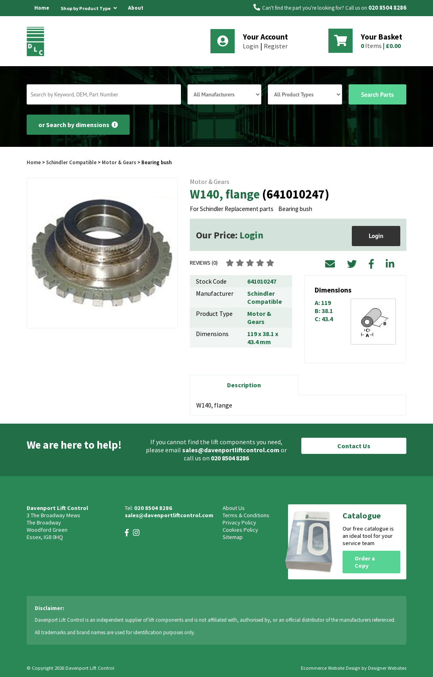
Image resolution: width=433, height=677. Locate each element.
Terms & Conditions (246, 515)
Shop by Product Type (89, 7)
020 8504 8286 (387, 7)
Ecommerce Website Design (330, 668)
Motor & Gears (119, 162)
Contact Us (353, 446)
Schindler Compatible (71, 162)
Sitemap (233, 537)
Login (251, 46)
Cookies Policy (240, 529)
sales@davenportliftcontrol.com (231, 450)
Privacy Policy (239, 522)
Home (41, 7)
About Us (135, 15)
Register (276, 46)
